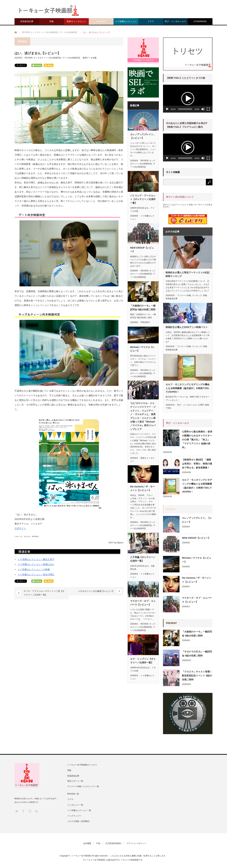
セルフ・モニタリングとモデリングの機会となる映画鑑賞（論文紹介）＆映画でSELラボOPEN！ (188, 388)
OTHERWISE (200, 21)
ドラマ (150, 21)
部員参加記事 (26, 21)
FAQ (98, 843)
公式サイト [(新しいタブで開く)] (20, 528)
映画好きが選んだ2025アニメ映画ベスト (187, 327)
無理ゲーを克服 (90, 58)
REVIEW (101, 21)
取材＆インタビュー (76, 21)
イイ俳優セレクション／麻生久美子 (35, 559)
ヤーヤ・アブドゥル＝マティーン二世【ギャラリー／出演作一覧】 (44, 593)
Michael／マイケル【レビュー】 (142, 349)
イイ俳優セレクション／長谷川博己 (35, 574)
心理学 (201, 405)
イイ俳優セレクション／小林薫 (33, 569)
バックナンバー (74, 816)
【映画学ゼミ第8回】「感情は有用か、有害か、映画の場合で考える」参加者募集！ (197, 463)
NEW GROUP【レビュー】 (142, 249)
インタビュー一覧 (75, 805)
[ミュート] (203, 109)
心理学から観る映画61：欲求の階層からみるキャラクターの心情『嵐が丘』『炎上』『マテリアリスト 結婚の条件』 (197, 439)
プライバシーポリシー (136, 843)
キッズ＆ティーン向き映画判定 (47, 58)
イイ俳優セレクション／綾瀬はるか (35, 564)
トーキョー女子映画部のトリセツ (82, 765)
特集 (51, 21)
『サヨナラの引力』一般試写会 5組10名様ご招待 (197, 653)
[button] (187, 98)
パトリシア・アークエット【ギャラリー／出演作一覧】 (143, 199)
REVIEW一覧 (73, 794)
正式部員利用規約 (113, 843)
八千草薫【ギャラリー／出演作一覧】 (143, 559)
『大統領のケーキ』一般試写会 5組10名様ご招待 (143, 307)
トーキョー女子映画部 (81, 856)
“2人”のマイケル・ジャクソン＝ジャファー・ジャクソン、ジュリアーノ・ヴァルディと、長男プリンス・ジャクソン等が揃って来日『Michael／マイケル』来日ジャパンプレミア (143, 416)
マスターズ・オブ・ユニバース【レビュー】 (143, 603)
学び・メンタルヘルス (175, 21)
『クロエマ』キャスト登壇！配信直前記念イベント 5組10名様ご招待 (197, 675)
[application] (187, 99)
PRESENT (145, 322)
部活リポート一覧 (75, 781)
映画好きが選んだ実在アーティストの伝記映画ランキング (188, 274)
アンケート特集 (184, 295)
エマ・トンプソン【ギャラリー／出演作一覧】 (143, 661)
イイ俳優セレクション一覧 (79, 810)
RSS (36, 811)
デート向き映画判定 (71, 58)
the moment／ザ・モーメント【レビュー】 (142, 488)
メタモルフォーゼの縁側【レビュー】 (96, 591)
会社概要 (87, 843)
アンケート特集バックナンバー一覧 (83, 786)
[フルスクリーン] (208, 109)
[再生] (167, 109)
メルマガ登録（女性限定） (79, 821)
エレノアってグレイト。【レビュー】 (143, 136)
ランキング (197, 295)
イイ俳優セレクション (126, 21)
